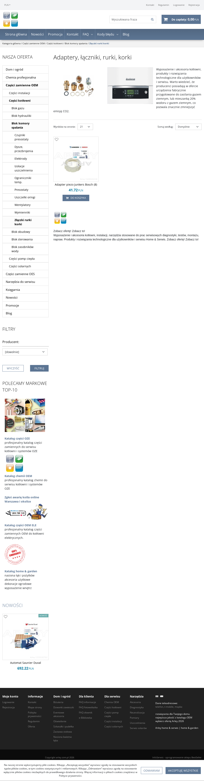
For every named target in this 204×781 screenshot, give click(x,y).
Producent (10, 342)
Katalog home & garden (21, 572)
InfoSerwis (157, 757)
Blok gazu (18, 109)
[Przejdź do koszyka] (185, 20)
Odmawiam (151, 770)
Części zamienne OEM (22, 86)
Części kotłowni (19, 101)
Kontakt (72, 35)
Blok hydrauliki (21, 117)
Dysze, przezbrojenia (24, 150)
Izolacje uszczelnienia (24, 169)
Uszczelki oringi (25, 198)
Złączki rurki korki (23, 223)
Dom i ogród (14, 71)
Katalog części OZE (17, 439)
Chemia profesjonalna (21, 78)
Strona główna (16, 35)
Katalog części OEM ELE (20, 526)
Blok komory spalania (20, 126)
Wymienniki (22, 213)
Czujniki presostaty (21, 138)
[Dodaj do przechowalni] (57, 141)
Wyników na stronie (64, 127)
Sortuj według (165, 127)
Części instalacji (19, 94)
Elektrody (21, 159)
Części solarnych (20, 267)
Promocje (12, 306)
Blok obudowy (21, 233)
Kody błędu (105, 35)
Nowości (37, 35)
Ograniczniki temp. (23, 181)
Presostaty (21, 191)
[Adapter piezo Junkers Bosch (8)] (76, 185)
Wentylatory (22, 206)
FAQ (86, 35)
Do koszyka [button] (76, 199)
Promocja (55, 35)
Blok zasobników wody (22, 250)
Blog (126, 35)
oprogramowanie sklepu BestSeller (183, 757)
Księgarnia (13, 291)
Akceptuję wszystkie (183, 770)
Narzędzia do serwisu (20, 283)
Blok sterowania (22, 240)
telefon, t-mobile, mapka (168, 706)
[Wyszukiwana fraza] (128, 20)
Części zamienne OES (20, 275)
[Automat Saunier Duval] (25, 664)
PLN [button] (6, 4)
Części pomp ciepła (22, 260)
